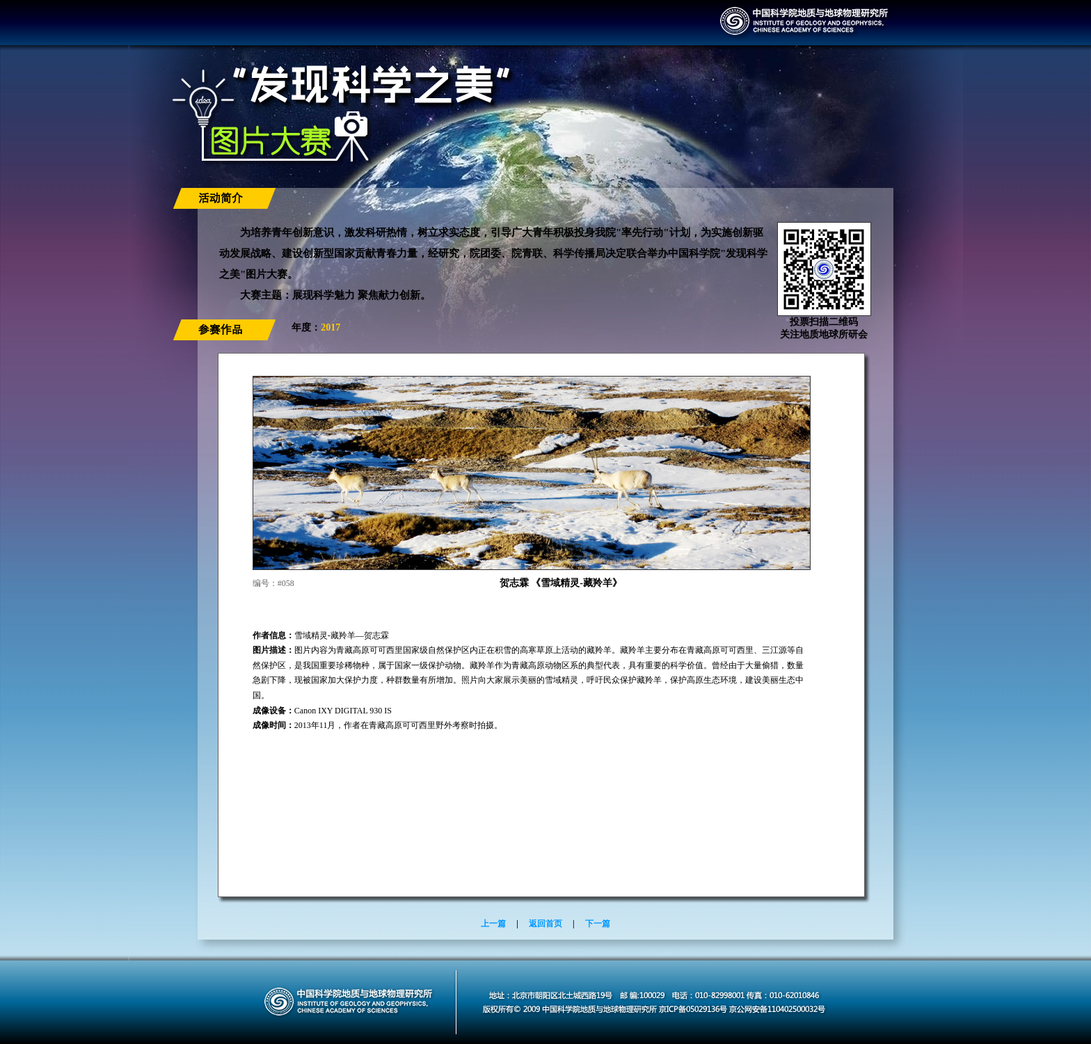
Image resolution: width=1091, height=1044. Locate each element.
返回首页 (545, 923)
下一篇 (597, 923)
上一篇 (493, 923)
